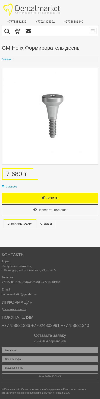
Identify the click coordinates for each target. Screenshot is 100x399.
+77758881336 (16, 21)
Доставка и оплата (14, 309)
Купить (50, 198)
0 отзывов (9, 186)
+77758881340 (73, 21)
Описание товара (20, 223)
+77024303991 (45, 21)
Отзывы (46, 223)
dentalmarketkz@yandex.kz (19, 294)
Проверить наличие (50, 210)
